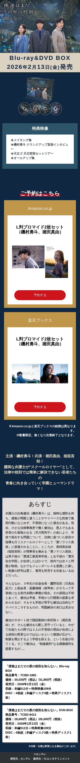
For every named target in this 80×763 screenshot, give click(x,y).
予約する (40, 295)
